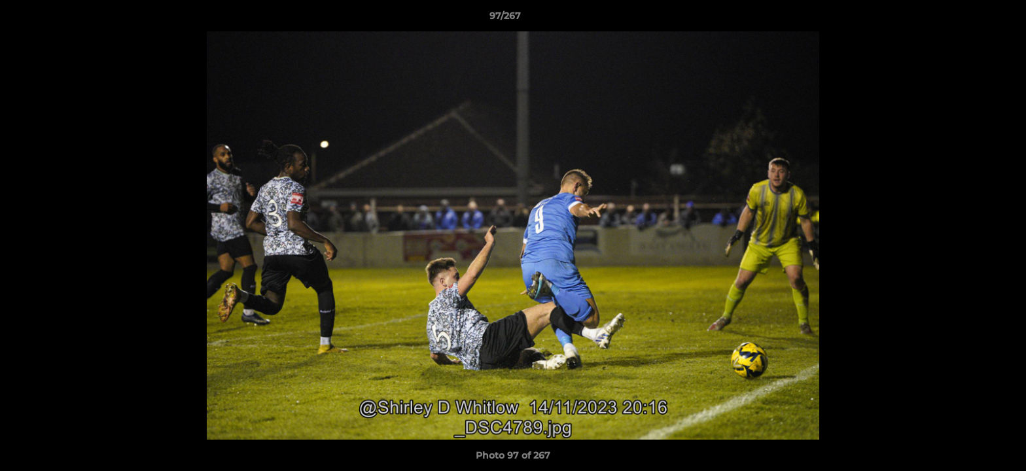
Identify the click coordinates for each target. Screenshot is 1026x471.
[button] (971, 19)
